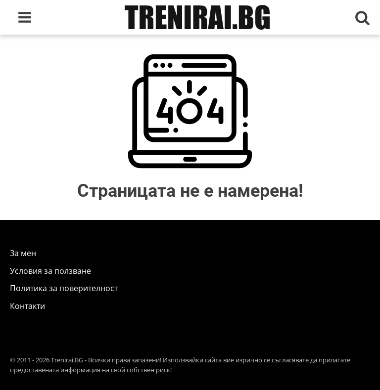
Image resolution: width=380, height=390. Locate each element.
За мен (23, 253)
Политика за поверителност (64, 288)
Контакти (27, 306)
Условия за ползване (50, 270)
